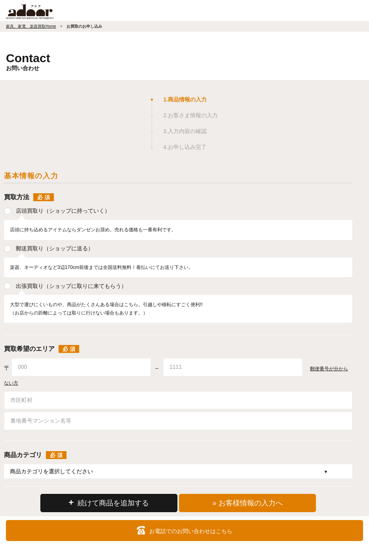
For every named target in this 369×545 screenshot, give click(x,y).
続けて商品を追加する (108, 502)
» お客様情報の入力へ (248, 503)
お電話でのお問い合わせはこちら (184, 530)
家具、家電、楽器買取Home (31, 26)
